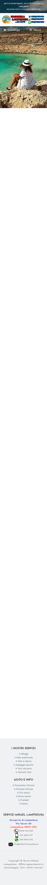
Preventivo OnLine (24, 785)
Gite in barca (24, 761)
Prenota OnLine (24, 789)
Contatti (24, 800)
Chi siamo (24, 792)
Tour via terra (25, 768)
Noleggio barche (24, 765)
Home (24, 803)
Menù (35, 30)
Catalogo (12, 30)
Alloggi (24, 753)
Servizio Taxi (24, 772)
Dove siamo (24, 796)
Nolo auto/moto (24, 757)
